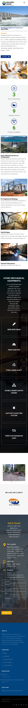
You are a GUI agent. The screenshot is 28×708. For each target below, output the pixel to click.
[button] (6, 56)
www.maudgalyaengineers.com (17, 699)
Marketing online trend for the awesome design (13, 679)
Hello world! (4, 674)
